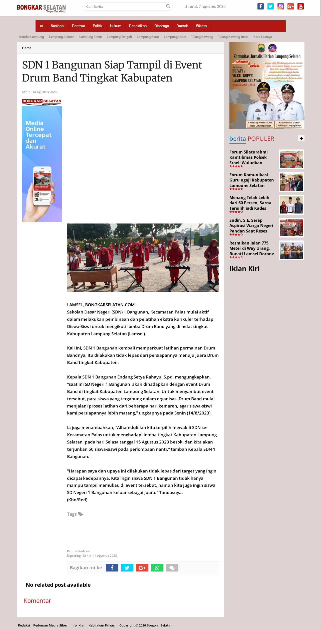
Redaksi (24, 625)
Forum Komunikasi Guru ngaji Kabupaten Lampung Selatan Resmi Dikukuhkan (251, 183)
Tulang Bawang (202, 37)
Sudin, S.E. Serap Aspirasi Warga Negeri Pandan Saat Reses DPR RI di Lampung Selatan (251, 231)
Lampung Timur (90, 37)
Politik (97, 26)
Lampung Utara (175, 37)
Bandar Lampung (31, 37)
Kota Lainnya (262, 37)
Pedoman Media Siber (50, 625)
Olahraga (161, 26)
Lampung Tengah (119, 37)
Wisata (201, 26)
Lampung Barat (148, 37)
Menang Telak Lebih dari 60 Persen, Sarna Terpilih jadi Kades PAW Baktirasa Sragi (250, 205)
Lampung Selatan (61, 37)
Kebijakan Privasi (102, 625)
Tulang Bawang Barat (233, 37)
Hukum (115, 26)
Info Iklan (78, 625)
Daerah (182, 26)
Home (26, 48)
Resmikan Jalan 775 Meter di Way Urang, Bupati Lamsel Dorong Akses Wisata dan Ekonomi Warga (251, 253)
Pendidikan (138, 26)
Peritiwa (78, 26)
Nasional (57, 26)
